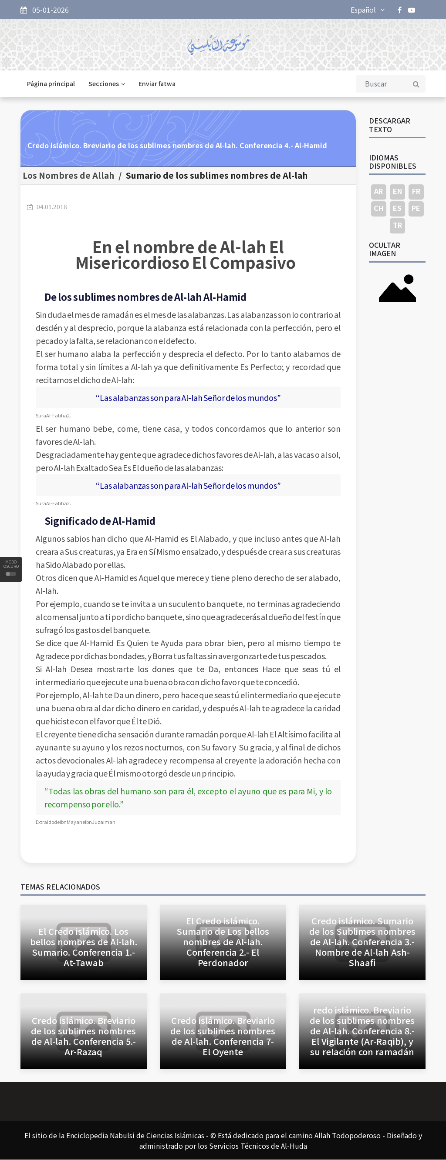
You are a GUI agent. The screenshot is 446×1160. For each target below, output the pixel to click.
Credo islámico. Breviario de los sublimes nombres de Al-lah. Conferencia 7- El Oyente (222, 1036)
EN (397, 191)
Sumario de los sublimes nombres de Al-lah (216, 176)
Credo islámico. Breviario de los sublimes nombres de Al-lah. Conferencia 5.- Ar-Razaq (83, 1036)
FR (416, 191)
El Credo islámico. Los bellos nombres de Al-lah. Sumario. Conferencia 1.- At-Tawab (83, 948)
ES (397, 208)
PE (416, 208)
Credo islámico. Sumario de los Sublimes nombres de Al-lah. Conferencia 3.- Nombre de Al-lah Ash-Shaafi (362, 942)
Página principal (51, 84)
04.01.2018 (52, 207)
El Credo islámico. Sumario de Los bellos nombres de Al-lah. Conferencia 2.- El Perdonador (222, 942)
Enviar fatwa (157, 84)
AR (378, 191)
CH (379, 208)
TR (397, 225)
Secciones (106, 84)
